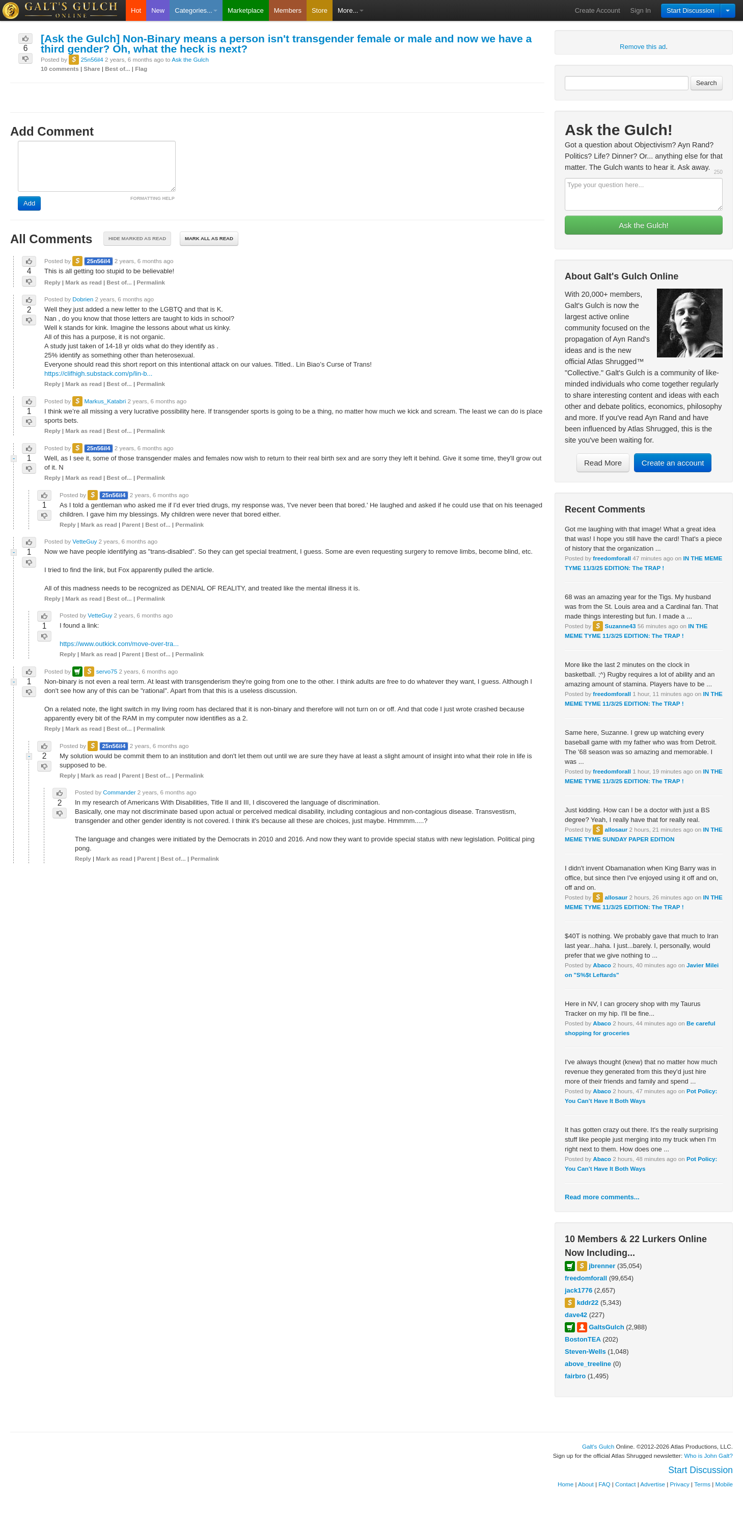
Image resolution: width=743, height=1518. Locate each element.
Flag (141, 68)
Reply (52, 282)
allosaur (615, 829)
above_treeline (588, 1364)
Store (319, 10)
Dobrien (82, 299)
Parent (131, 524)
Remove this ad (643, 46)
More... (350, 10)
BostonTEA (583, 1339)
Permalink (150, 282)
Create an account (673, 462)
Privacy (680, 1484)
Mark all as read (209, 238)
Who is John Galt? (708, 1455)
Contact (625, 1484)
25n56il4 (91, 59)
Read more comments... (602, 1197)
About (586, 1484)
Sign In (640, 10)
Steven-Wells (585, 1351)
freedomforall (612, 558)
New (157, 10)
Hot (136, 10)
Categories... (196, 10)
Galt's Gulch (598, 1446)
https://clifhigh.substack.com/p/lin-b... (98, 373)
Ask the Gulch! (644, 225)
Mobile (724, 1484)
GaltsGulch (606, 1327)
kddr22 (588, 1302)
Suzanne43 (620, 626)
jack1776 (578, 1290)
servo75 (107, 671)
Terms (702, 1484)
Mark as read (83, 282)
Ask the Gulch (190, 59)
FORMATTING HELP (152, 198)
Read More (603, 462)
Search (706, 83)
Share (92, 68)
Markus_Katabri (105, 401)
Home (565, 1484)
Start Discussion (690, 10)
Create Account (597, 10)
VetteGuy (84, 541)
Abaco (602, 965)
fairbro (575, 1376)
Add (29, 203)
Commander (119, 792)
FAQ (604, 1484)
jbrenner (602, 1266)
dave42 (576, 1315)
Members (287, 10)
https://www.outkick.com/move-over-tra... (119, 644)
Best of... (117, 68)
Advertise (652, 1484)
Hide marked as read (137, 238)
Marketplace (246, 10)
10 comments (60, 68)
